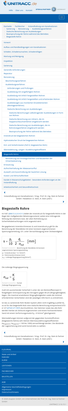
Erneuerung (9, 164)
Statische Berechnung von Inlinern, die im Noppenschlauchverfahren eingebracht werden (29, 120)
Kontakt (29, 10)
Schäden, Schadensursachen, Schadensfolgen (23, 51)
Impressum (6, 389)
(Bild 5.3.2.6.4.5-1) (16, 213)
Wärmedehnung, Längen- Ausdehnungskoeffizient (25, 149)
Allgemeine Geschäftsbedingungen (16, 387)
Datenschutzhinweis (10, 392)
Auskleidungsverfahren (42, 29)
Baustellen (7, 376)
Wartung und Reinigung (14, 56)
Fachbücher (20, 26)
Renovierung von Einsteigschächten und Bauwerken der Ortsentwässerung (29, 159)
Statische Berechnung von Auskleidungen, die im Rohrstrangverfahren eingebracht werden (29, 126)
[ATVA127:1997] (13, 308)
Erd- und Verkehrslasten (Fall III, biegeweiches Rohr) (25, 145)
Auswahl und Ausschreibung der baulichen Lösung (25, 172)
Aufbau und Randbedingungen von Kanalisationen (25, 47)
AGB (3, 382)
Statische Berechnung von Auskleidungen (23, 31)
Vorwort (7, 42)
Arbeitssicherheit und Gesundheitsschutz (21, 187)
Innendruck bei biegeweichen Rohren (19, 135)
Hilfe (11, 10)
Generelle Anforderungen (14, 70)
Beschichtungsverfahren (16, 81)
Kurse (4, 360)
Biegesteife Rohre (13, 36)
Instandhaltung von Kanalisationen (42, 26)
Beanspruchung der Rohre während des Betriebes (27, 34)
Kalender (5, 357)
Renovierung (23, 29)
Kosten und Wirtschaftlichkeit (16, 175)
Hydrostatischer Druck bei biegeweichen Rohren (24, 140)
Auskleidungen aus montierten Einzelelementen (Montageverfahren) (27, 104)
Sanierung (10, 29)
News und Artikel (9, 354)
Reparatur (8, 73)
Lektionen (6, 365)
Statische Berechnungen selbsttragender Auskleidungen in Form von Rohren (36, 114)
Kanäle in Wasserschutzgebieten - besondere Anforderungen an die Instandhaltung (32, 181)
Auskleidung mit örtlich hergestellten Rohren (26, 95)
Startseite (8, 26)
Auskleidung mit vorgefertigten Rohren (23, 92)
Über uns (19, 10)
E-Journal (6, 349)
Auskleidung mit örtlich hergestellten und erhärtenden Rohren (33, 99)
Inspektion (8, 61)
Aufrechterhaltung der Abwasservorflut (20, 168)
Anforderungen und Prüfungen (20, 88)
